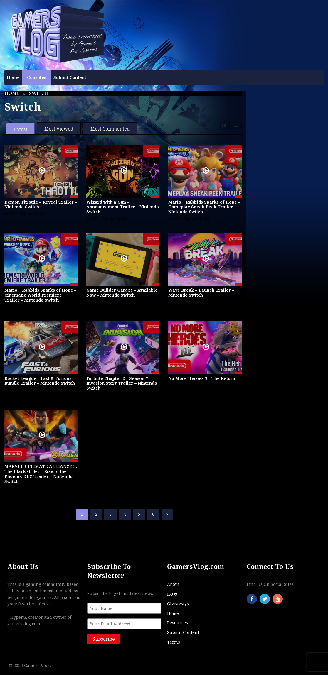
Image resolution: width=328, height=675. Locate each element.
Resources (177, 622)
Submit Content (69, 77)
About (173, 584)
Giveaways (178, 603)
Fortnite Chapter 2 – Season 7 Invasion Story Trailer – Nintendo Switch (121, 383)
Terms (173, 642)
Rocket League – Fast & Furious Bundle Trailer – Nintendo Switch (39, 381)
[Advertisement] (287, 188)
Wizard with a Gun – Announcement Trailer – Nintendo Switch (122, 207)
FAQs (172, 594)
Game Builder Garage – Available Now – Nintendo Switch (122, 292)
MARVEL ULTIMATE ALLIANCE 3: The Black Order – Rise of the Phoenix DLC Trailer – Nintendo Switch (40, 473)
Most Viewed (58, 129)
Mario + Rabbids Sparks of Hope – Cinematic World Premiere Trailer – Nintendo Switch (40, 295)
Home (13, 77)
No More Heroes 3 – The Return (201, 378)
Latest (20, 129)
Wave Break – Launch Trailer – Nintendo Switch (201, 292)
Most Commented (110, 129)
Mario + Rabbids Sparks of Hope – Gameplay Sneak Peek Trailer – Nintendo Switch (204, 207)
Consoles (36, 77)
